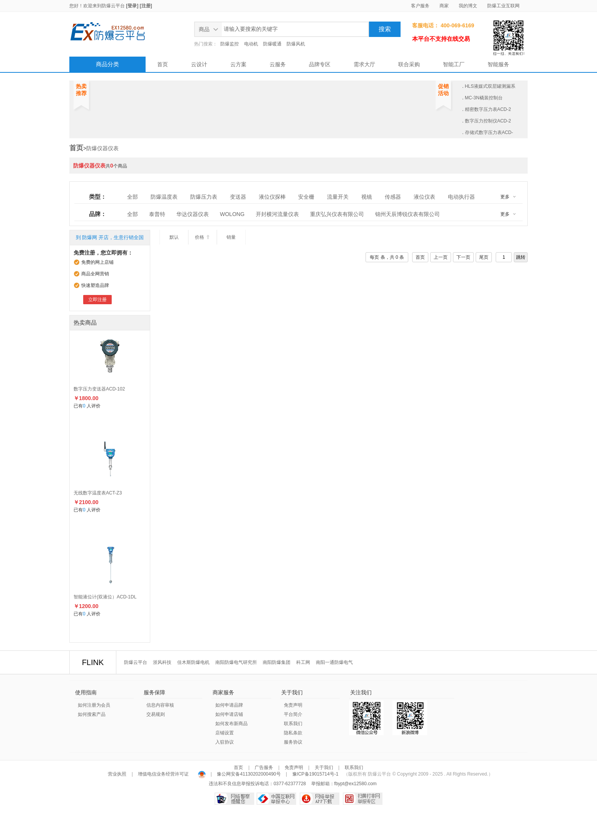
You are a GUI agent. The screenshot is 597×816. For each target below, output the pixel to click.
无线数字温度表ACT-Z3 (98, 493)
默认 (174, 237)
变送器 (238, 197)
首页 (162, 64)
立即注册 (97, 299)
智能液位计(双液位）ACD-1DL (105, 597)
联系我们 (293, 723)
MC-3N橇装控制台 (484, 98)
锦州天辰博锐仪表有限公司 (407, 214)
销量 (231, 237)
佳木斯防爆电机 (193, 662)
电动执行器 (461, 197)
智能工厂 (454, 64)
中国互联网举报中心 (276, 799)
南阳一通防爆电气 (334, 662)
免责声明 (293, 705)
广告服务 (264, 767)
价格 (202, 237)
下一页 (463, 257)
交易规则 (155, 714)
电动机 (251, 44)
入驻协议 (224, 742)
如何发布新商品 (231, 723)
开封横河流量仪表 (277, 214)
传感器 (393, 197)
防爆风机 (296, 44)
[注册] (146, 5)
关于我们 (324, 767)
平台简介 (293, 714)
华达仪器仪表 (192, 214)
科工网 (303, 662)
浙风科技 (162, 662)
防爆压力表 (203, 197)
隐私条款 (293, 733)
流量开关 (338, 197)
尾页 (483, 257)
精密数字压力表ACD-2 (488, 109)
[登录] (132, 5)
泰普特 (157, 214)
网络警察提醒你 (234, 799)
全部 (132, 197)
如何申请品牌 (229, 705)
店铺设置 (224, 733)
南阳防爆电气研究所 (236, 662)
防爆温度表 (164, 197)
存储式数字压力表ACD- (489, 132)
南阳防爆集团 (276, 662)
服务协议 (293, 742)
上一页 (441, 257)
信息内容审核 (160, 705)
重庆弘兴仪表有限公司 (337, 214)
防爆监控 (229, 44)
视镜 (366, 197)
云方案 (238, 64)
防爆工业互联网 (503, 5)
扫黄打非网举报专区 (362, 799)
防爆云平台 (113, 5)
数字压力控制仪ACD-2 (488, 121)
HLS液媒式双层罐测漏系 (490, 86)
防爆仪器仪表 (102, 148)
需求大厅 (364, 64)
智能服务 (498, 64)
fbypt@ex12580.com (355, 783)
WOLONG (232, 214)
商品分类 (107, 64)
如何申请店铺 (229, 714)
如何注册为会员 (94, 705)
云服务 (278, 64)
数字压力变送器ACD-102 (99, 389)
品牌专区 (319, 64)
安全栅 (306, 197)
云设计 (199, 64)
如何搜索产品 (92, 714)
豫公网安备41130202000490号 (249, 774)
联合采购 (409, 64)
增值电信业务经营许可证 (163, 774)
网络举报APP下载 (319, 799)
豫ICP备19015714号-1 (315, 774)
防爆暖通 (272, 44)
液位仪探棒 (272, 197)
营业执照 (117, 774)
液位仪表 (424, 197)
